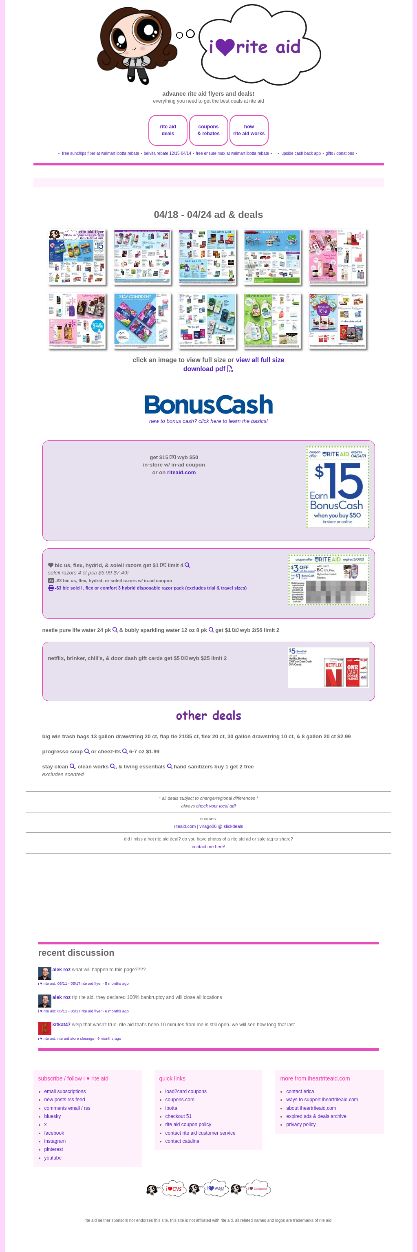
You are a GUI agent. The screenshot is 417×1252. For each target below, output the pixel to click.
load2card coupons (186, 1091)
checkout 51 (178, 1116)
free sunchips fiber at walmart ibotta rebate (100, 153)
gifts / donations (340, 153)
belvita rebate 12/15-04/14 (167, 153)
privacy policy (301, 1124)
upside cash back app (301, 153)
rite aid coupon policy (188, 1124)
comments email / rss (67, 1108)
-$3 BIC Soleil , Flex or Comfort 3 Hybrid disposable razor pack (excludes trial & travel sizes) (147, 587)
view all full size (260, 359)
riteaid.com (181, 472)
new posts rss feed (64, 1099)
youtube (53, 1158)
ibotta (171, 1108)
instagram (55, 1141)
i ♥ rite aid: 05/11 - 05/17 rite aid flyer (70, 983)
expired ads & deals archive (316, 1116)
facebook (54, 1133)
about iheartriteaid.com (311, 1108)
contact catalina (182, 1141)
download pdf (208, 368)
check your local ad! (216, 805)
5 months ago (117, 983)
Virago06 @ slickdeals (221, 826)
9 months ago (109, 1038)
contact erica (300, 1091)
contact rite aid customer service (200, 1133)
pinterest (53, 1149)
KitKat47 (62, 1025)
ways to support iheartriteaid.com (322, 1099)
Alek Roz (62, 970)
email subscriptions (65, 1091)
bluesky (52, 1116)
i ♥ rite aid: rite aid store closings (66, 1038)
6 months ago (117, 1011)
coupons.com (179, 1099)
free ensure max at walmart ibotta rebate (232, 153)
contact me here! (208, 846)
